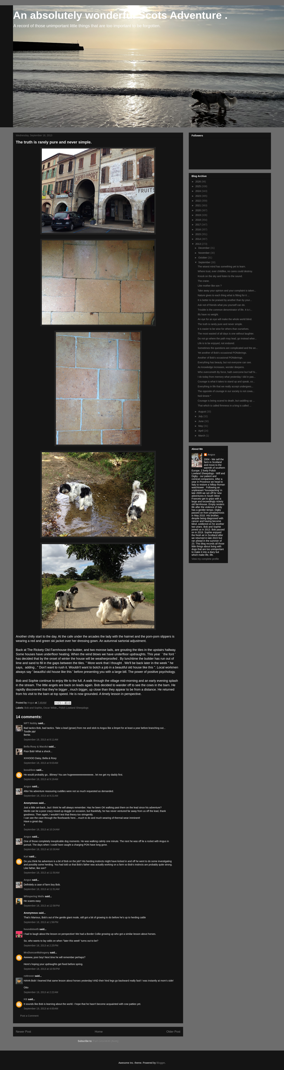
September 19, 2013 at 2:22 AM (41, 992)
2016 (198, 229)
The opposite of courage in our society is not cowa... (226, 391)
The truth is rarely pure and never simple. (220, 324)
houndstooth (31, 929)
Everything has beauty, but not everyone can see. (224, 362)
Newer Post (23, 1031)
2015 (198, 234)
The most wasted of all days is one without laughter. (226, 333)
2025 (198, 186)
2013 (198, 243)
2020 (198, 210)
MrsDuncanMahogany (36, 952)
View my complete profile (205, 558)
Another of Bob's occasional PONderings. (220, 357)
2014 (198, 239)
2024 (198, 191)
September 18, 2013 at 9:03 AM (41, 763)
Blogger (160, 1062)
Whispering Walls (34, 896)
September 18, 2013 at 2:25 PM (41, 945)
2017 (198, 224)
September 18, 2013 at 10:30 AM (42, 849)
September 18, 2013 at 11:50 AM (42, 872)
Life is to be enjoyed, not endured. (216, 343)
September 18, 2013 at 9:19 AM (41, 779)
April (201, 430)
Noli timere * (204, 396)
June (201, 421)
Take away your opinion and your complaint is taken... (227, 290)
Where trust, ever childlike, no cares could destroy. (225, 271)
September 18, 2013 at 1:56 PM (41, 922)
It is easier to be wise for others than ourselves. (223, 328)
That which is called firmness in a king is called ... (224, 405)
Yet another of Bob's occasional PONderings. (222, 352)
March (202, 435)
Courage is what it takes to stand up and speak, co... (226, 381)
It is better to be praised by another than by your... (225, 300)
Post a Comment (29, 1015)
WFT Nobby (30, 723)
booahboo (30, 770)
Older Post (173, 1031)
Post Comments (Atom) (105, 1041)
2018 (198, 219)
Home (99, 1031)
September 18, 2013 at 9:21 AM (41, 795)
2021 (198, 205)
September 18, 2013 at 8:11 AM (41, 739)
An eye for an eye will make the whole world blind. (225, 319)
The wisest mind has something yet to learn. (222, 266)
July (200, 416)
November (204, 252)
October (203, 257)
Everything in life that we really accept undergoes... (225, 386)
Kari (26, 856)
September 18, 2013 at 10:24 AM (42, 829)
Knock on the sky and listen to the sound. (220, 276)
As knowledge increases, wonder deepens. (221, 367)
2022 (198, 200)
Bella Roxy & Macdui (36, 746)
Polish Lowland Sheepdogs (73, 707)
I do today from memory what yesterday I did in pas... (227, 376)
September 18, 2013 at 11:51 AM (42, 889)
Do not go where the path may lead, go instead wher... (227, 338)
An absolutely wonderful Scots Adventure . (120, 15)
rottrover (29, 975)
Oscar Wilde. (50, 707)
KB (25, 999)
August (202, 411)
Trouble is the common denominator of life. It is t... (225, 309)
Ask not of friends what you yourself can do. (221, 305)
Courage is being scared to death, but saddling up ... (226, 400)
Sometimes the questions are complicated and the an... (228, 348)
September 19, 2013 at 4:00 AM (41, 1008)
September (204, 262)
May (201, 426)
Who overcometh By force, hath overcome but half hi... (227, 372)
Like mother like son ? (210, 285)
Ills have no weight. (208, 314)
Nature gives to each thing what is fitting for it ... (223, 295)
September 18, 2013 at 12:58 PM (42, 905)
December (204, 248)
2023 (198, 196)
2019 (198, 215)
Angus (27, 786)
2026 (198, 181)
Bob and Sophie (33, 707)
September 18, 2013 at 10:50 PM (42, 968)
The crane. (203, 281)
